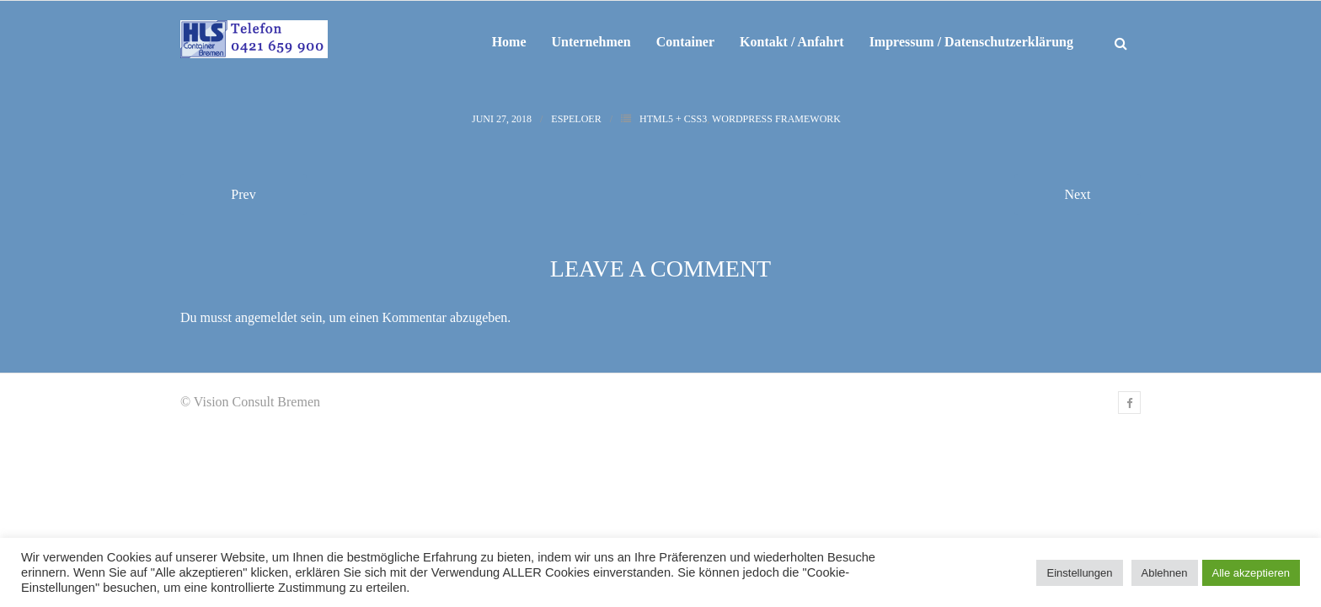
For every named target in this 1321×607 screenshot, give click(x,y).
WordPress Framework (776, 119)
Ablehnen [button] (1165, 573)
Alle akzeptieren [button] (1251, 573)
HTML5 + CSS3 (673, 119)
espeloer (576, 119)
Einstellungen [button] (1079, 573)
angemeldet (266, 317)
